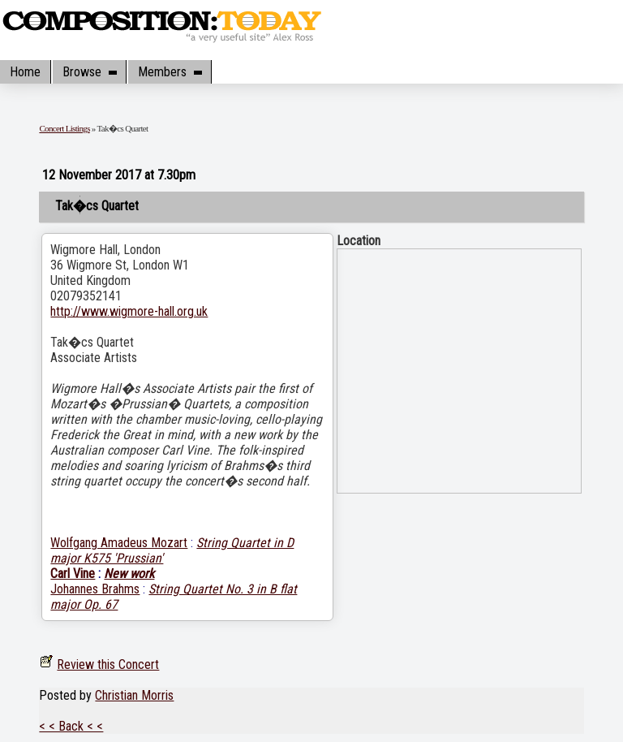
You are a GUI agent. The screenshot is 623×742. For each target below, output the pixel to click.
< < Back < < (71, 726)
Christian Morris (134, 695)
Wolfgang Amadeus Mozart (118, 542)
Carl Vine (72, 573)
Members (169, 72)
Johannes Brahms (95, 589)
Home (25, 72)
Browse (89, 72)
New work (129, 573)
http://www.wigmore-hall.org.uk (129, 311)
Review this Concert (108, 664)
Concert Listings (64, 128)
